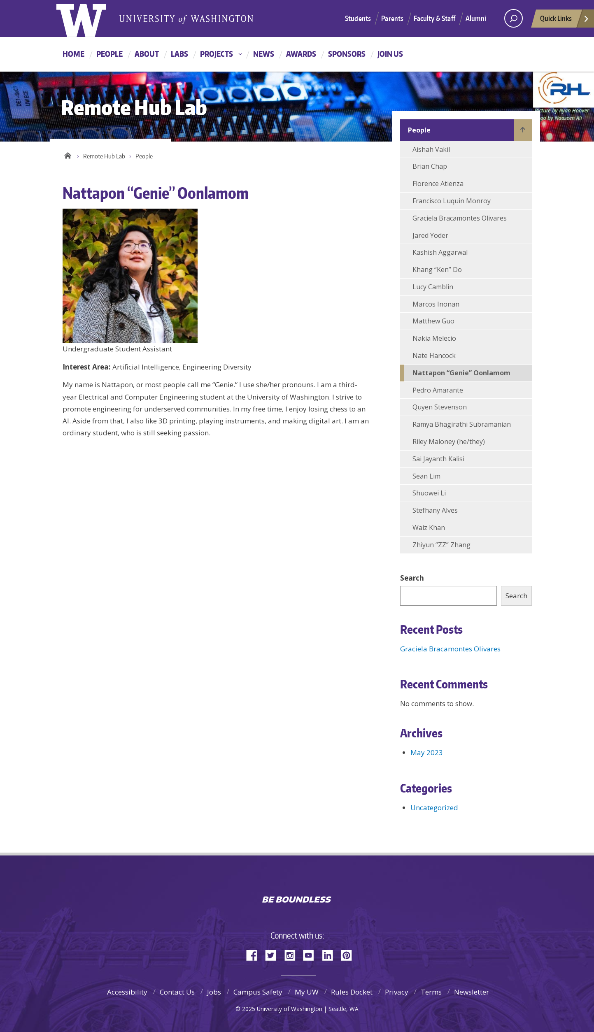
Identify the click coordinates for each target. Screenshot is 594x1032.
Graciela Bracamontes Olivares (459, 218)
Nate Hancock (434, 355)
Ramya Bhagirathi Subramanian (461, 424)
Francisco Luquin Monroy (451, 200)
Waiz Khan (428, 527)
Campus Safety (257, 992)
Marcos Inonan (435, 304)
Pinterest (349, 954)
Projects (216, 54)
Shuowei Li (429, 492)
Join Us (390, 54)
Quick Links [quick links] (564, 21)
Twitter (273, 954)
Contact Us (177, 992)
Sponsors (347, 54)
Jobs (214, 992)
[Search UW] (513, 18)
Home (73, 54)
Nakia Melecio (434, 338)
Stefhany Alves (435, 510)
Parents (392, 18)
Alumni (476, 18)
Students (358, 18)
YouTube (311, 954)
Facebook (254, 954)
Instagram (292, 954)
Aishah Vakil (431, 149)
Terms (431, 992)
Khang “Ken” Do (437, 269)
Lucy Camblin (432, 286)
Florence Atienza (438, 183)
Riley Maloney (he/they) (448, 441)
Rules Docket (352, 992)
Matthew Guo (433, 320)
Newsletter (471, 992)
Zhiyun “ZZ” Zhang (441, 544)
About (147, 54)
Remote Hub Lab (104, 156)
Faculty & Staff (434, 18)
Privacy (396, 992)
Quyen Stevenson (439, 406)
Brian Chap (429, 166)
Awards (301, 54)
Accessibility (127, 992)
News (263, 54)
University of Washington (297, 882)
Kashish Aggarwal (440, 252)
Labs (179, 54)
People (109, 54)
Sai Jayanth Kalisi (438, 458)
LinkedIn (330, 954)
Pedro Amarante (437, 390)
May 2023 (426, 752)
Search (412, 578)
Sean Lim (426, 476)
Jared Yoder (430, 235)
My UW (307, 992)
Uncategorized (434, 807)
